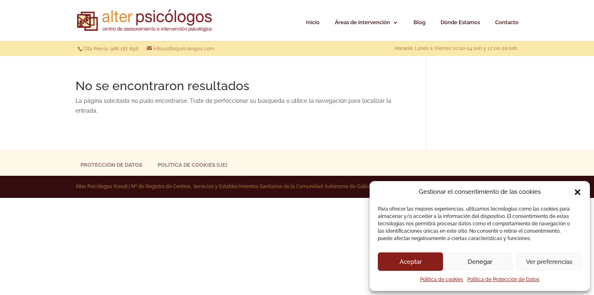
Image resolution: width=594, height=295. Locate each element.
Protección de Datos (111, 165)
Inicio (313, 22)
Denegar (480, 262)
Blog (419, 22)
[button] (577, 192)
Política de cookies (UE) (192, 165)
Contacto (507, 22)
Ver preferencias (549, 262)
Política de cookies (441, 279)
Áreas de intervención (362, 22)
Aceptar (411, 262)
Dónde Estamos (460, 22)
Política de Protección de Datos (503, 279)
